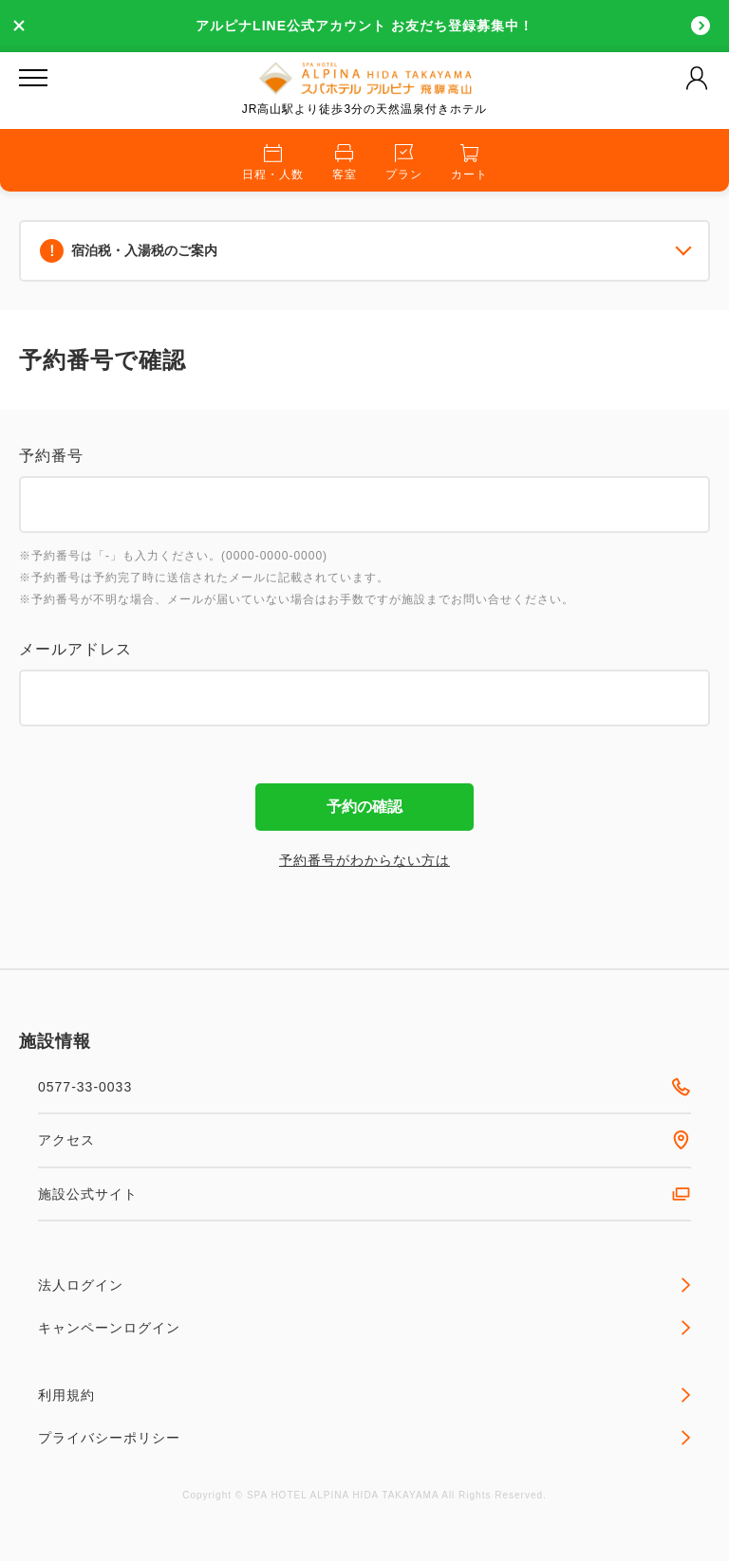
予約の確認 (364, 807)
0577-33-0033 (364, 1086)
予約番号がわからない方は (364, 860)
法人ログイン (364, 1285)
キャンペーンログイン (364, 1327)
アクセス (364, 1139)
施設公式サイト (364, 1194)
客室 (344, 162)
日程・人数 (273, 162)
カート (469, 162)
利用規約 (364, 1395)
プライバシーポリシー (364, 1437)
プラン (403, 162)
